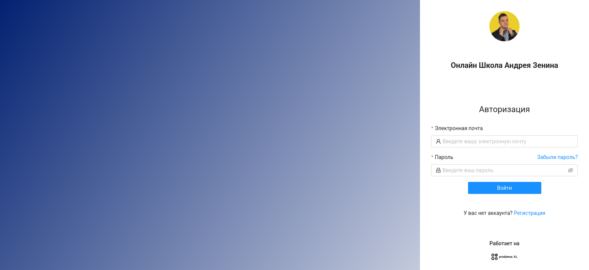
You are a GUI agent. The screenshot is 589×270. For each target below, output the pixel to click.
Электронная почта (459, 128)
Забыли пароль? (557, 157)
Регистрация (529, 213)
